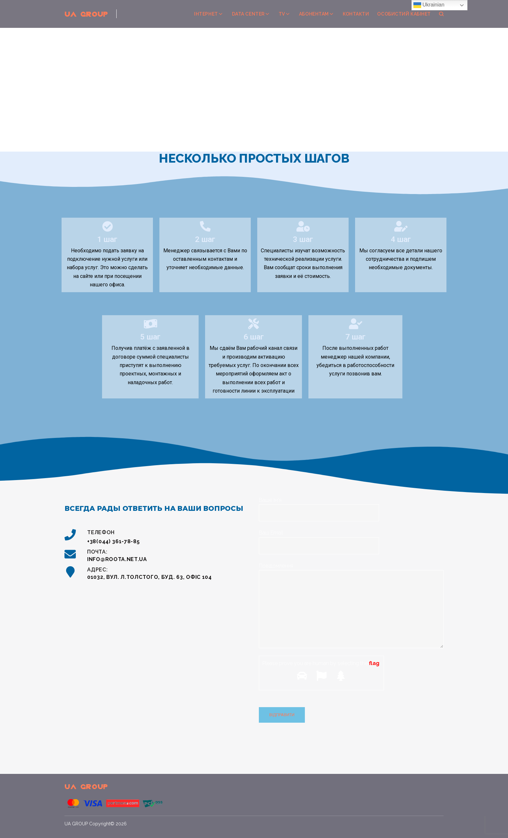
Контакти (356, 14)
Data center (248, 14)
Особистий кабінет (404, 14)
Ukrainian (428, 5)
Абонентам (314, 14)
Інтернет (206, 14)
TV (282, 14)
